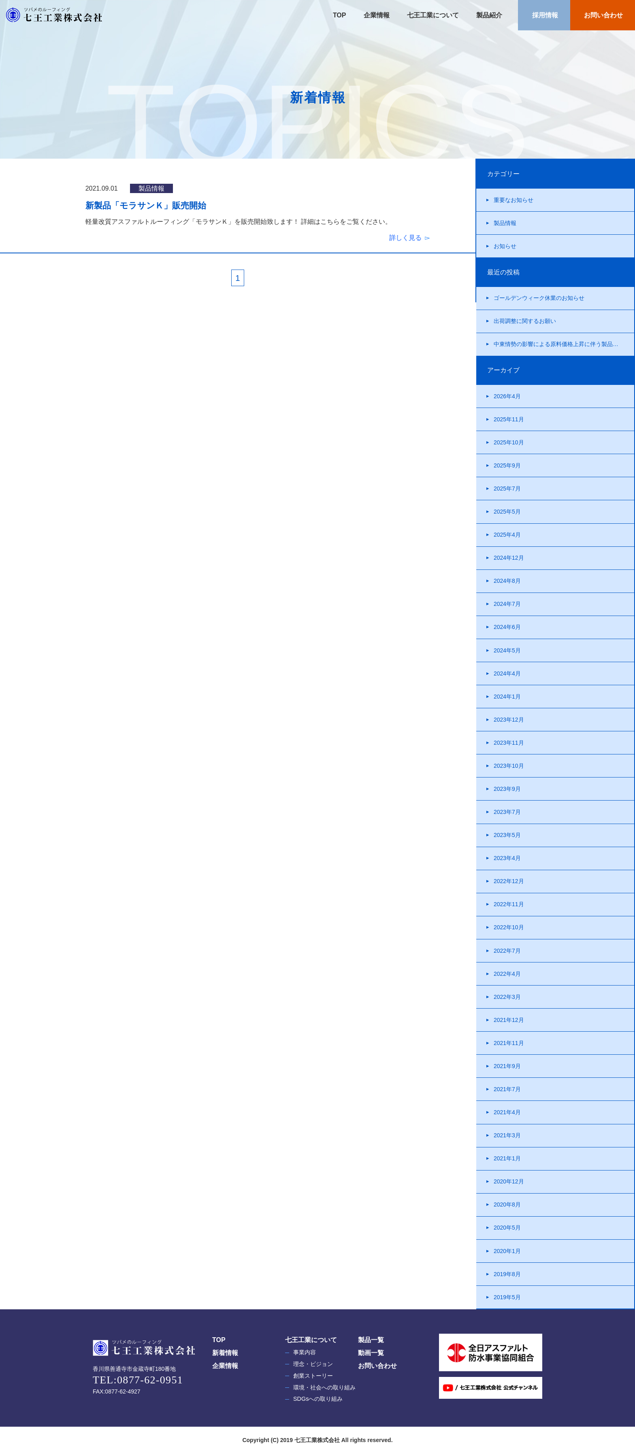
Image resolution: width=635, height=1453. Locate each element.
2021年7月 (507, 1089)
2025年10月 (509, 442)
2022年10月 (509, 927)
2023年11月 (509, 742)
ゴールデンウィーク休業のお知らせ (539, 298)
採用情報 (544, 15)
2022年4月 (507, 974)
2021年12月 (509, 1020)
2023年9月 (507, 789)
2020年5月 (507, 1227)
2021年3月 (507, 1135)
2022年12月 (509, 881)
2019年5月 (507, 1297)
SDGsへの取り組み (318, 1399)
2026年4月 (507, 396)
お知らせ (505, 246)
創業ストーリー (313, 1375)
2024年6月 (507, 627)
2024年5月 (507, 650)
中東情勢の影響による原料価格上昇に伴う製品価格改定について (564, 344)
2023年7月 (507, 812)
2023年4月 (507, 858)
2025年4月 (507, 534)
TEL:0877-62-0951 (138, 1380)
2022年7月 (507, 950)
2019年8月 (507, 1274)
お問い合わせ (602, 15)
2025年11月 (509, 419)
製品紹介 (488, 15)
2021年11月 (509, 1043)
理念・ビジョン (313, 1364)
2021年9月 (507, 1066)
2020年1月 (507, 1251)
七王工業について (432, 15)
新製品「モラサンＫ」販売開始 (145, 205)
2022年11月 (509, 904)
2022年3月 (507, 997)
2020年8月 (507, 1204)
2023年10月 (509, 766)
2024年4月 (507, 673)
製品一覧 (371, 1339)
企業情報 (375, 15)
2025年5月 (507, 511)
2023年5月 (507, 835)
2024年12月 (509, 557)
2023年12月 (509, 719)
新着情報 (225, 1352)
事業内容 (304, 1352)
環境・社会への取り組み (324, 1387)
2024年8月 (507, 581)
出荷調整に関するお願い (525, 321)
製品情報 (505, 223)
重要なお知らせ (513, 200)
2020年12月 (509, 1181)
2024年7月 (507, 604)
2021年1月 (507, 1158)
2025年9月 (507, 465)
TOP (339, 15)
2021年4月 (507, 1112)
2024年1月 (507, 696)
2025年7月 (507, 488)
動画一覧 (371, 1352)
